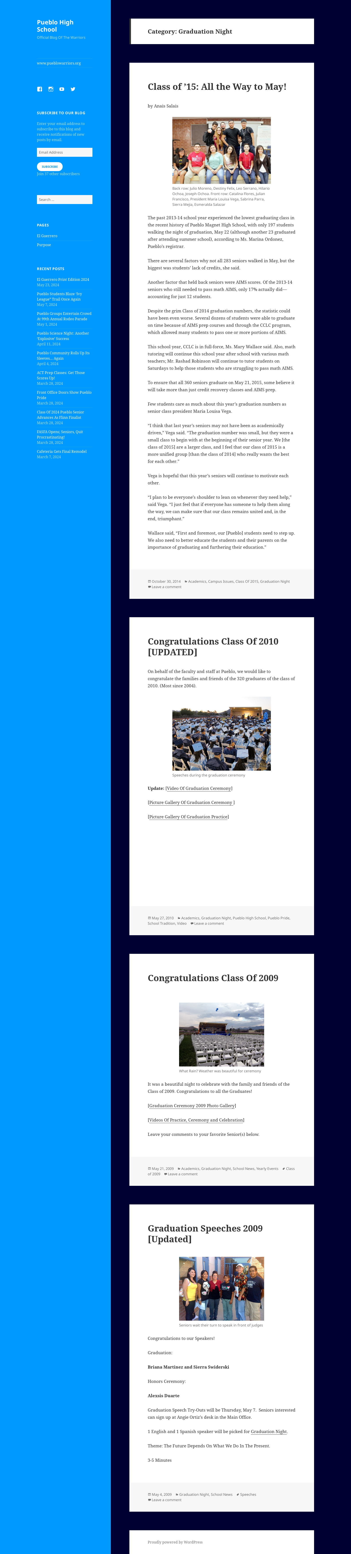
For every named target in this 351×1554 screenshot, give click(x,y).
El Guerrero (47, 235)
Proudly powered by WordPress (175, 1542)
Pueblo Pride (278, 918)
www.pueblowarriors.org (59, 63)
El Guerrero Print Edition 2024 (63, 279)
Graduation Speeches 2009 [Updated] (205, 1233)
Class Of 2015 (246, 581)
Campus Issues (221, 581)
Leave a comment (167, 586)
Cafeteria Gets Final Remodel (62, 451)
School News (244, 1168)
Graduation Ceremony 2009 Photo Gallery (192, 1106)
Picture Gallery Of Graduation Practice (188, 817)
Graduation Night (275, 581)
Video (182, 923)
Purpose (44, 244)
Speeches (248, 1494)
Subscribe (50, 167)
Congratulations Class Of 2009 (213, 978)
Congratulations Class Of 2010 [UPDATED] (213, 646)
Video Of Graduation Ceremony (199, 788)
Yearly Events (267, 1168)
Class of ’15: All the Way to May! (217, 86)
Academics (197, 581)
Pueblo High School (55, 25)
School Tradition (161, 923)
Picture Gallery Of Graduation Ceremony (191, 802)
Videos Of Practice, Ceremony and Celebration (196, 1120)
